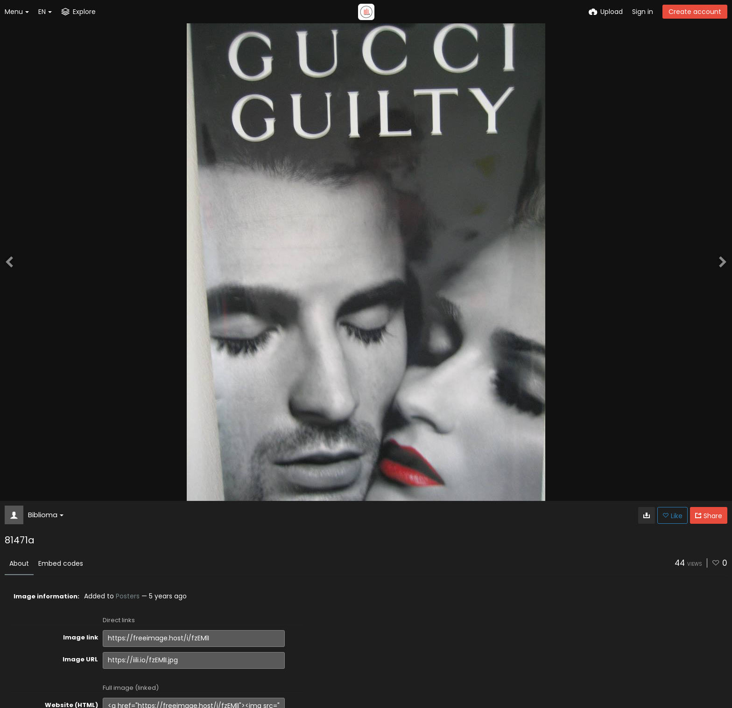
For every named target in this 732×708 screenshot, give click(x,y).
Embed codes (60, 563)
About (19, 563)
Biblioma (45, 515)
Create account (695, 11)
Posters (128, 596)
